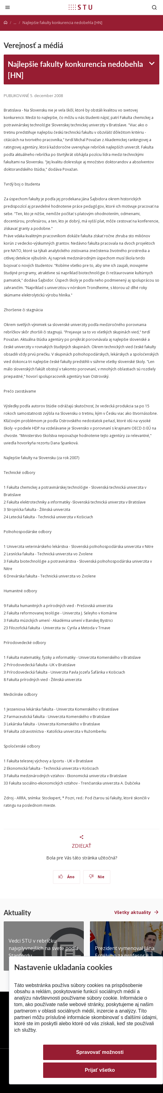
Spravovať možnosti (100, 1052)
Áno (66, 876)
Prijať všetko (100, 1070)
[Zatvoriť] (7, 7)
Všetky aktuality (132, 912)
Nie (96, 876)
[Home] (5, 22)
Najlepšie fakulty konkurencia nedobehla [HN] (75, 69)
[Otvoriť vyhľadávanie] (154, 7)
